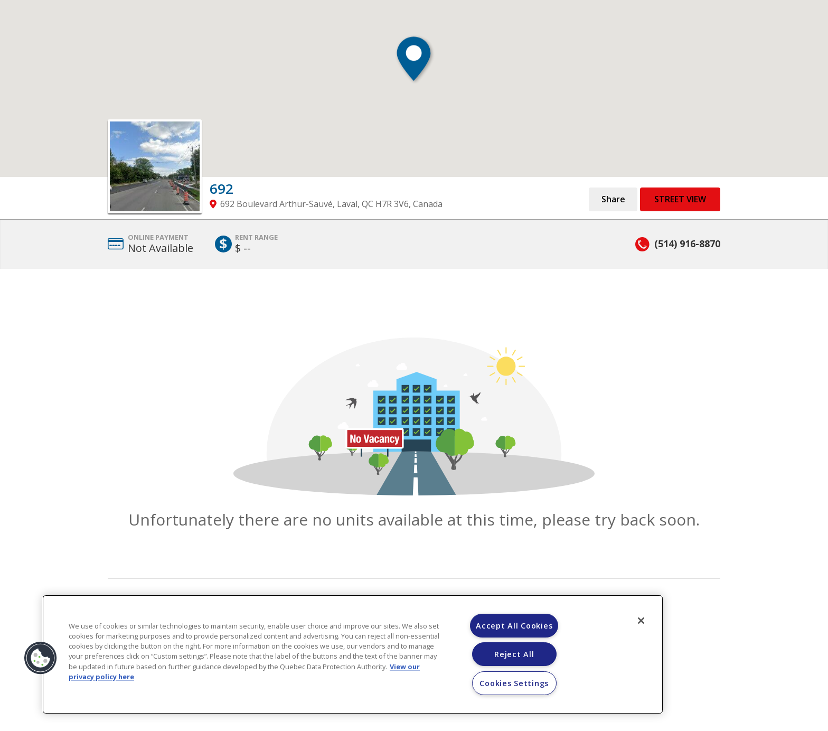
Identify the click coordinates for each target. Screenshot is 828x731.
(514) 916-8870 (687, 243)
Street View (680, 199)
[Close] (641, 620)
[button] (413, 64)
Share (613, 199)
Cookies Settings (514, 683)
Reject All (514, 654)
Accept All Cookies (514, 626)
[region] (352, 654)
